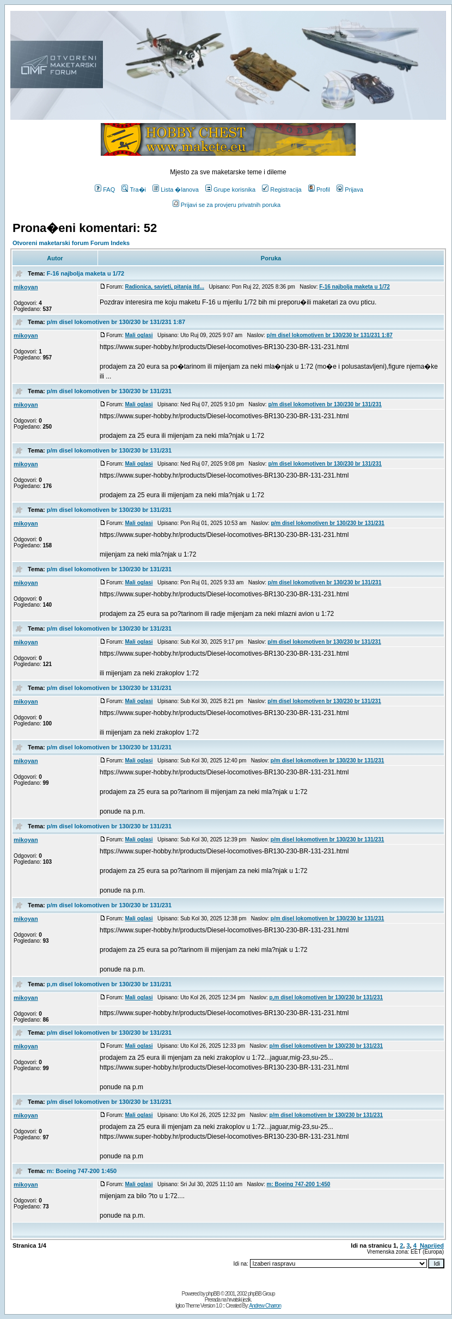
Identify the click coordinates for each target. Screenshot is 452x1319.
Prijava (350, 189)
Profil (319, 189)
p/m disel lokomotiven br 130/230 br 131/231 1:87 (116, 322)
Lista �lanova (175, 189)
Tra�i (133, 189)
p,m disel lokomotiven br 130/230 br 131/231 (109, 984)
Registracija (281, 189)
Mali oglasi (138, 335)
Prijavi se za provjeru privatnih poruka (226, 204)
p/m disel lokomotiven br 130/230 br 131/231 (109, 391)
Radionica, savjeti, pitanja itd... (164, 287)
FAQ (105, 189)
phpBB (212, 1294)
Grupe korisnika (230, 189)
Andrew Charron (265, 1306)
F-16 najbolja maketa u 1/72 (85, 273)
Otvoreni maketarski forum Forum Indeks (71, 243)
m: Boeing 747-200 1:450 (82, 1171)
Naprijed (432, 1245)
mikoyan (26, 287)
